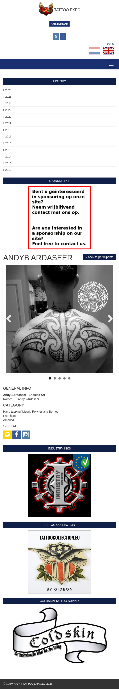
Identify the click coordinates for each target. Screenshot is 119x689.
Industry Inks (59, 448)
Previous (10, 319)
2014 (8, 156)
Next (108, 319)
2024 (8, 103)
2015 (8, 150)
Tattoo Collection (59, 524)
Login (110, 44)
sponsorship (59, 180)
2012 (8, 169)
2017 (8, 136)
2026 (8, 90)
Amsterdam (60, 23)
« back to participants (99, 257)
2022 (8, 116)
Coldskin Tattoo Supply (59, 601)
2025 (8, 96)
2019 (8, 123)
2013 (8, 163)
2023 (8, 110)
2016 (8, 143)
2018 (8, 130)
